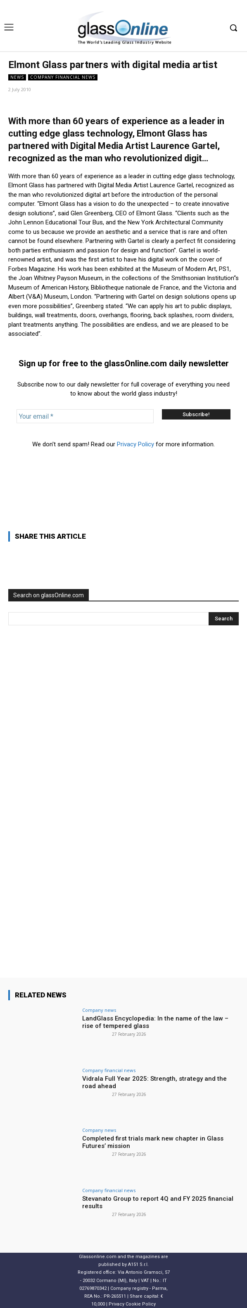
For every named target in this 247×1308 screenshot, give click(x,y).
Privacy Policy (135, 444)
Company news (99, 1010)
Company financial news (62, 77)
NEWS (17, 77)
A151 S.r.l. (138, 1264)
